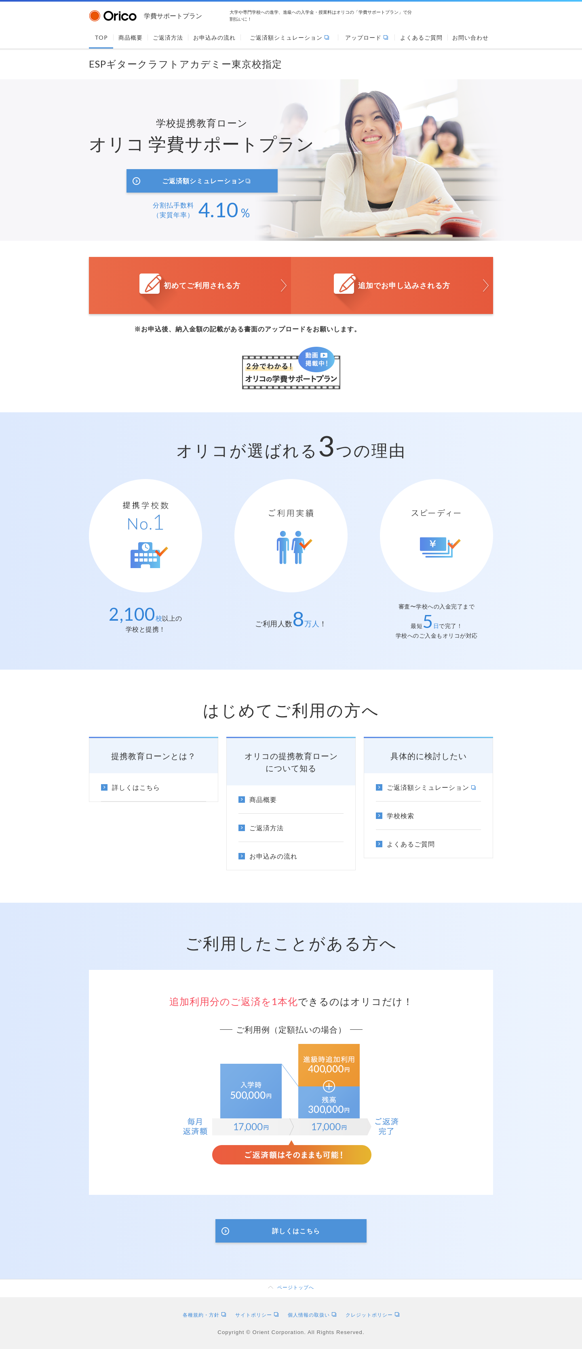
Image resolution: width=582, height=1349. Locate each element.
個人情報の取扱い (312, 1315)
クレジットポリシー (372, 1315)
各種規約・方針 (204, 1315)
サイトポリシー (256, 1315)
